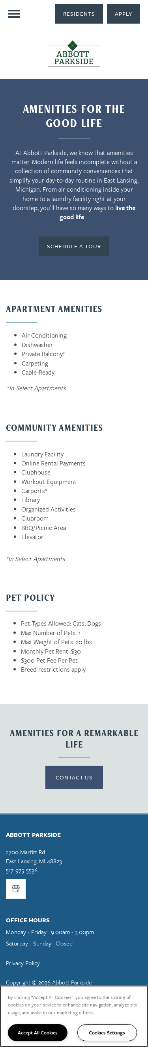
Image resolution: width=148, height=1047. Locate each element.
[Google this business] (16, 889)
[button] (79, 14)
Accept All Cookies (38, 1032)
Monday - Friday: (27, 931)
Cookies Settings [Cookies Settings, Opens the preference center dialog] (107, 1032)
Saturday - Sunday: (29, 943)
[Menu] (14, 14)
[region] (74, 1016)
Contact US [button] (74, 777)
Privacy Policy (23, 962)
